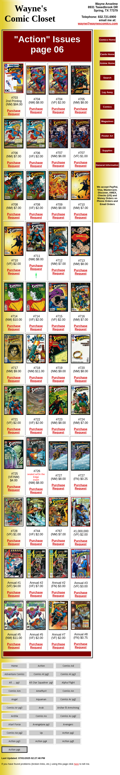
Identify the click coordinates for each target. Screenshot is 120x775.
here (76, 764)
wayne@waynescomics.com (98, 23)
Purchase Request (13, 112)
